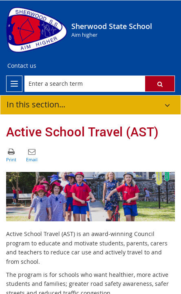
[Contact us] (21, 65)
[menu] (14, 84)
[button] (160, 84)
